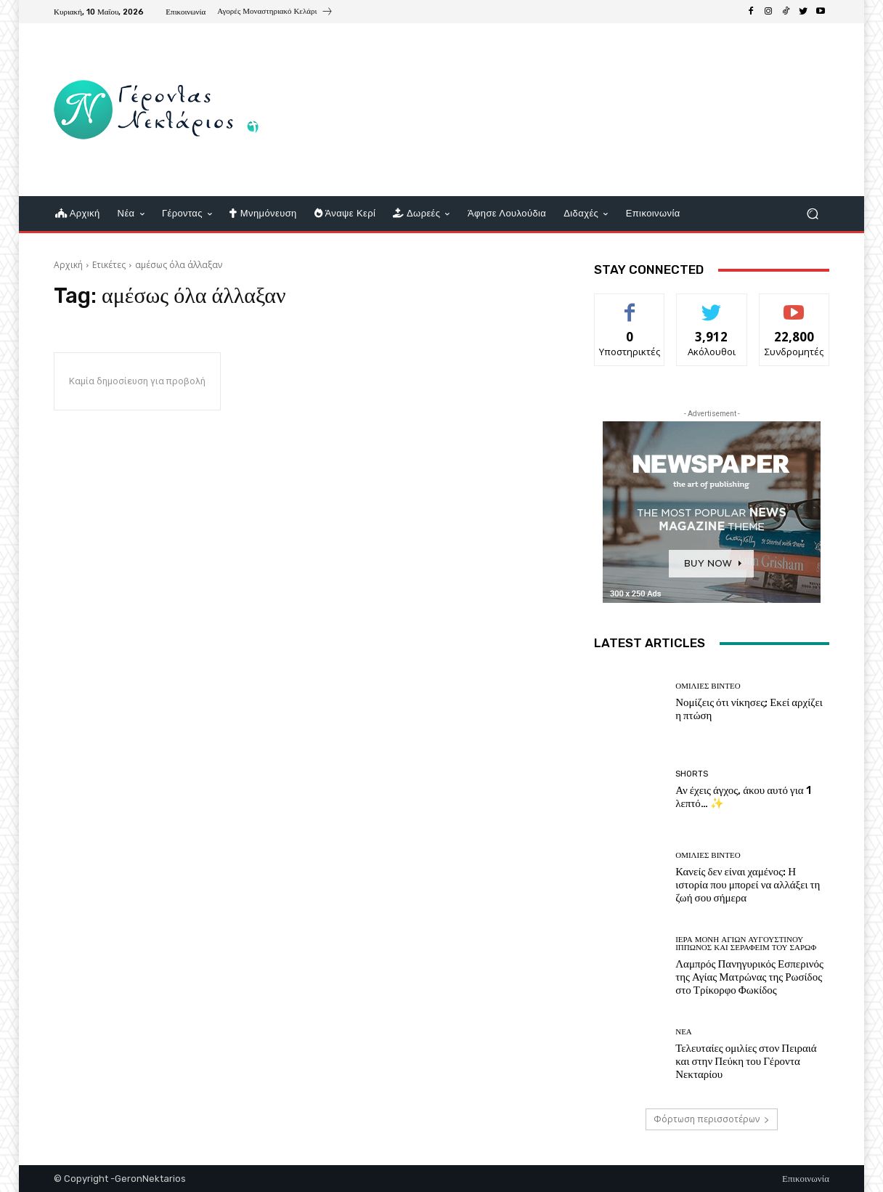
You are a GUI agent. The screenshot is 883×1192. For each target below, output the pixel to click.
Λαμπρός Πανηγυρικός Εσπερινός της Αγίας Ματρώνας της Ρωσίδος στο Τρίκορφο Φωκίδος (749, 977)
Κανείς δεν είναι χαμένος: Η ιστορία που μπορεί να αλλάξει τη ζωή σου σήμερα (747, 884)
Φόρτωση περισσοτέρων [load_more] (712, 1119)
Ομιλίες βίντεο (707, 686)
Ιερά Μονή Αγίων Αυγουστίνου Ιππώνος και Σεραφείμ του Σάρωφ (745, 944)
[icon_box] (275, 13)
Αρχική (68, 265)
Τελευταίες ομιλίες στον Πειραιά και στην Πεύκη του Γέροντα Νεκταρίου (746, 1061)
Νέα (683, 1032)
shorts (691, 774)
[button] (812, 214)
